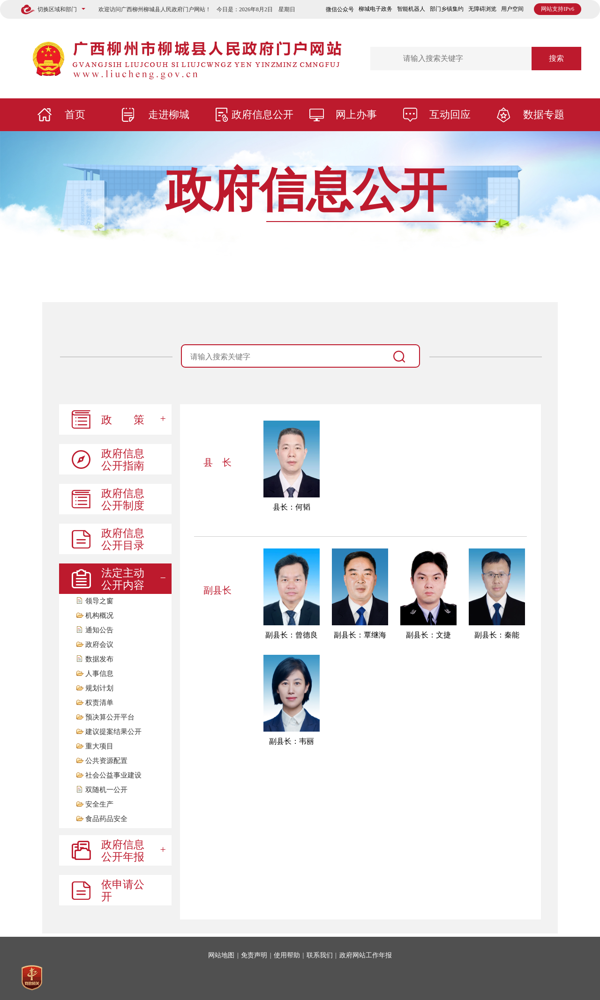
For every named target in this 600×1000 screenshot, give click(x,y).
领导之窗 (99, 601)
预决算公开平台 (110, 717)
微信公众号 (340, 9)
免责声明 (254, 955)
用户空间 (512, 9)
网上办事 (356, 114)
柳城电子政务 (375, 9)
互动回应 (450, 114)
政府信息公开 (262, 114)
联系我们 (320, 955)
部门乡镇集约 (447, 9)
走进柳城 (168, 114)
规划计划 (99, 688)
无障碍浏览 (482, 9)
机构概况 (99, 615)
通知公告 (99, 630)
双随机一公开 (106, 789)
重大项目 (99, 746)
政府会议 (99, 644)
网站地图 (221, 955)
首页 (75, 114)
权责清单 (99, 702)
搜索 (556, 58)
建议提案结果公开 (113, 731)
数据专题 (543, 114)
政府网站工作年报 (365, 955)
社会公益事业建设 (113, 775)
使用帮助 (287, 955)
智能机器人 (411, 9)
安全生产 (99, 804)
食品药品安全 (106, 818)
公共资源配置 (106, 760)
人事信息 (99, 673)
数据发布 (99, 659)
